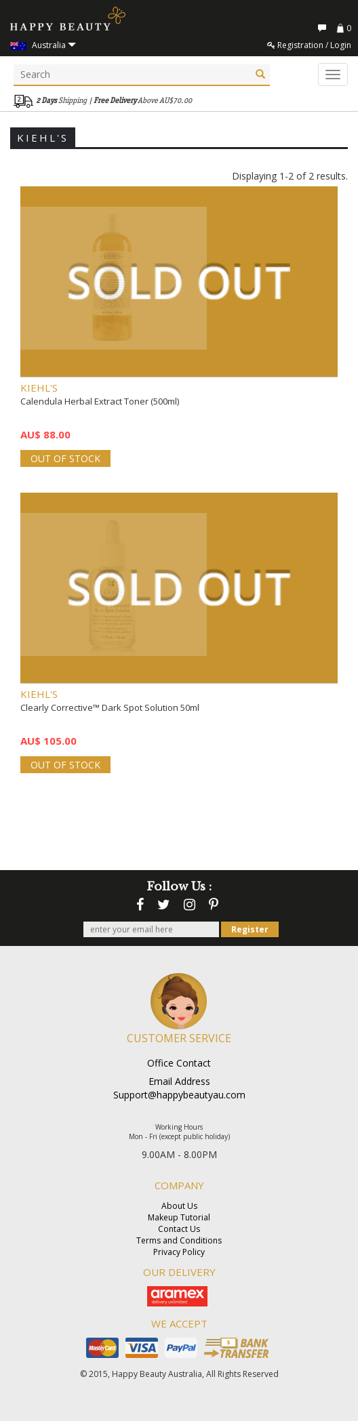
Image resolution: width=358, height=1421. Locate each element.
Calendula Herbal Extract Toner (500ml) (99, 401)
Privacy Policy (179, 1252)
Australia (42, 45)
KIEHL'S (39, 387)
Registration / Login (308, 45)
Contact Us (179, 1229)
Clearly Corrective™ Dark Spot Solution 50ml (109, 707)
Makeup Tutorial (179, 1217)
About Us (179, 1206)
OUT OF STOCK (65, 458)
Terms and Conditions (179, 1240)
